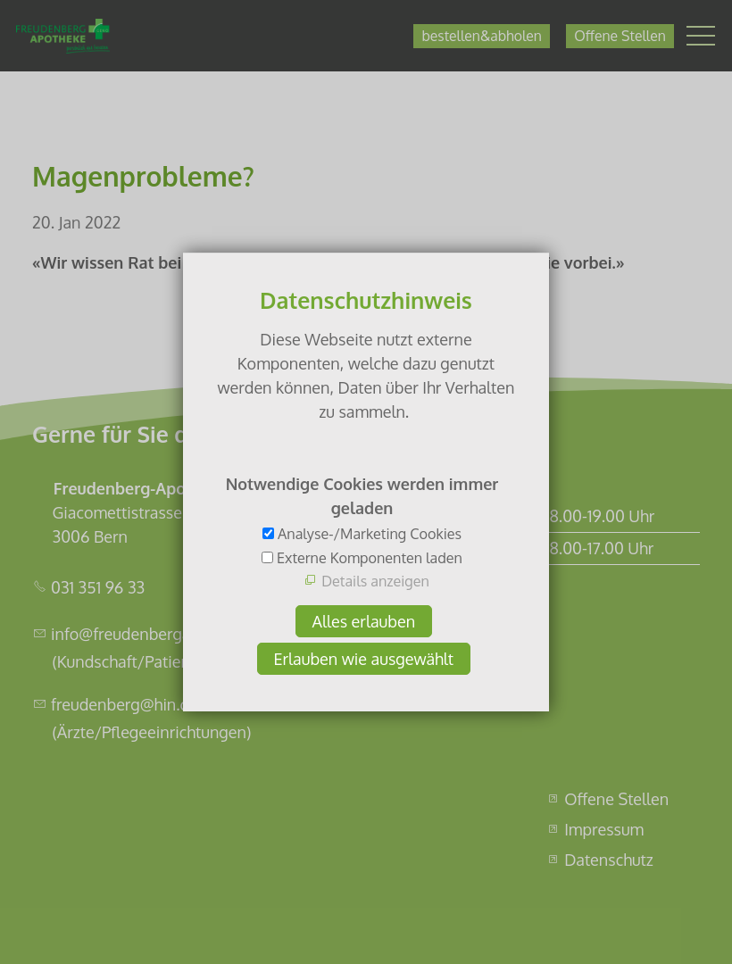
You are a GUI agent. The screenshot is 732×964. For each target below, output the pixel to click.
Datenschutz (608, 859)
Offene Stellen (619, 36)
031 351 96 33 (98, 587)
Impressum (604, 829)
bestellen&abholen (481, 36)
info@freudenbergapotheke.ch (160, 634)
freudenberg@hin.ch (123, 704)
